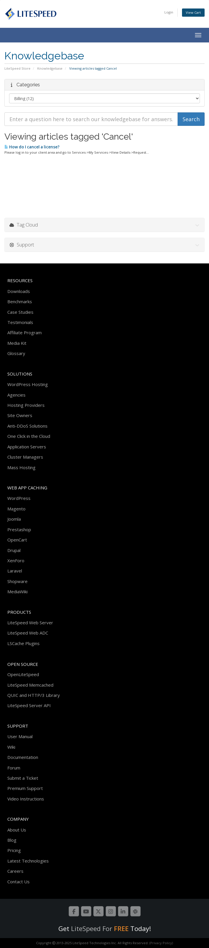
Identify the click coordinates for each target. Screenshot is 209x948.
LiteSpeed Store (17, 68)
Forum (13, 768)
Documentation (22, 757)
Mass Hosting (21, 467)
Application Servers (26, 447)
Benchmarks (19, 301)
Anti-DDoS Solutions (27, 426)
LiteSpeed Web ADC (27, 633)
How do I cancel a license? (32, 147)
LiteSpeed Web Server (30, 622)
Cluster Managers (25, 457)
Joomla (14, 519)
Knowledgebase (50, 68)
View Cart (193, 12)
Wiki (11, 747)
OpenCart (17, 540)
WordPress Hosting (27, 384)
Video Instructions (25, 799)
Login (168, 12)
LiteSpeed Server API (29, 705)
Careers (15, 871)
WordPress (19, 498)
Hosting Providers (26, 405)
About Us (16, 830)
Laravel (14, 571)
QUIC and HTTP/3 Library (33, 695)
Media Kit (16, 343)
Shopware (17, 581)
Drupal (14, 550)
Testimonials (20, 322)
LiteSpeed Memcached (30, 685)
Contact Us (18, 881)
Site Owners (19, 415)
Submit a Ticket (22, 778)
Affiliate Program (24, 332)
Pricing (14, 850)
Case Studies (20, 312)
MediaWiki (17, 591)
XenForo (15, 560)
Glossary (16, 353)
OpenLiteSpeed (23, 674)
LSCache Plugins (23, 643)
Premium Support (25, 788)
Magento (16, 509)
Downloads (18, 291)
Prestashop (19, 529)
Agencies (16, 395)
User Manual (20, 736)
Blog (11, 840)
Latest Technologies (28, 861)
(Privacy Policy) (161, 943)
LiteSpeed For (100, 928)
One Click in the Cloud (28, 436)
